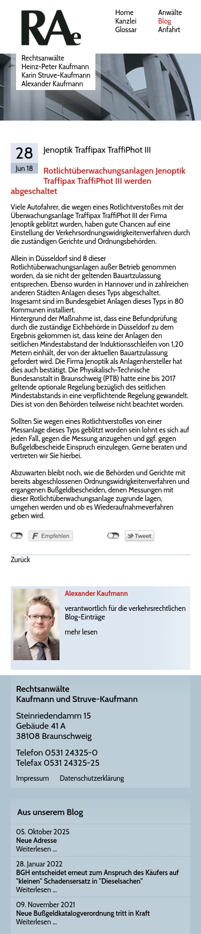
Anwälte (170, 12)
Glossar (126, 29)
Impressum (32, 778)
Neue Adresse (36, 840)
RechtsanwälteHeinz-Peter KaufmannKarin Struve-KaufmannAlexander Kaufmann (56, 71)
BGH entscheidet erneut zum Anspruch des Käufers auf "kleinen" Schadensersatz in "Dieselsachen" (97, 876)
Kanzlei (125, 21)
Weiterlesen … (36, 849)
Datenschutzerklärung (91, 778)
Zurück (20, 559)
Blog (164, 21)
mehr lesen (81, 631)
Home (124, 12)
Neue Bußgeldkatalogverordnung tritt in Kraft (83, 913)
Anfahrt (169, 29)
